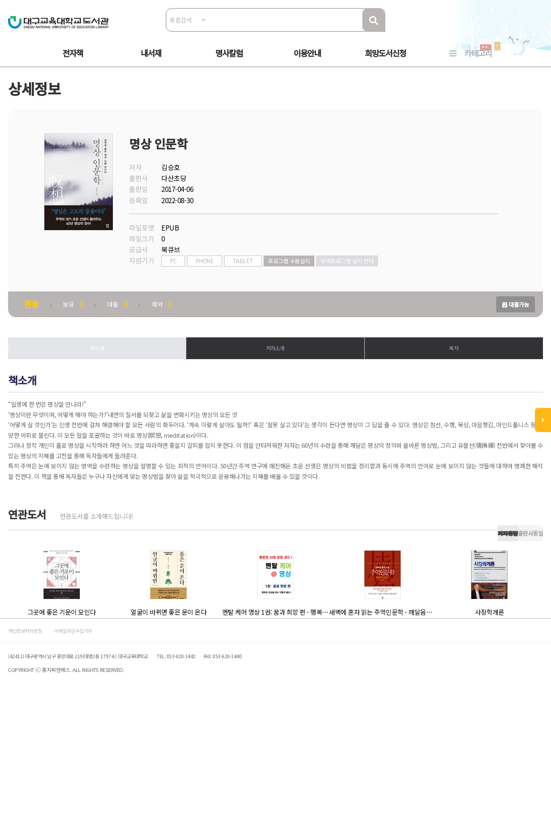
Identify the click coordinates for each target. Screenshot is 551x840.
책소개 (114, 370)
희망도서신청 (385, 61)
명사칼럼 (229, 61)
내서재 (151, 61)
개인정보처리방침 (59, 762)
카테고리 (478, 61)
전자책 (72, 61)
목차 (436, 370)
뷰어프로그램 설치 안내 (372, 281)
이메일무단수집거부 (124, 762)
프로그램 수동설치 (315, 281)
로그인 (511, 30)
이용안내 (307, 61)
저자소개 (275, 370)
